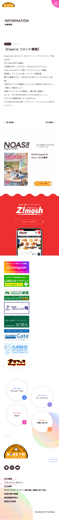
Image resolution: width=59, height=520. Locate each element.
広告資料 (8, 486)
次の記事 (50, 122)
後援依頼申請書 (11, 494)
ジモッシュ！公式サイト (33, 222)
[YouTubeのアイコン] (17, 469)
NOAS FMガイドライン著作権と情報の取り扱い (25, 490)
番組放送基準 (10, 501)
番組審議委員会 (11, 498)
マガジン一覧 (43, 183)
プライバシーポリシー (14, 483)
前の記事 (9, 122)
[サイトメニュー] (55, 4)
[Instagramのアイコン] (12, 469)
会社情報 (8, 479)
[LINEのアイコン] (6, 469)
